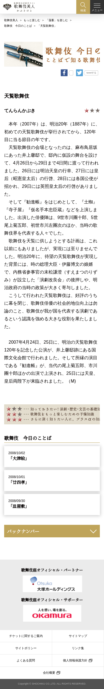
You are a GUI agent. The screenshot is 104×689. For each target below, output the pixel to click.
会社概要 (49, 672)
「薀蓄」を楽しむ (57, 18)
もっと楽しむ (32, 18)
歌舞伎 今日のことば (18, 24)
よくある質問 (26, 660)
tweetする (91, 71)
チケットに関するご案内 (26, 636)
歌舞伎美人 (11, 18)
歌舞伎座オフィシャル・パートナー (52, 570)
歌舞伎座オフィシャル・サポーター (52, 599)
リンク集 (78, 648)
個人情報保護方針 (75, 660)
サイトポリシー (26, 648)
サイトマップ (78, 636)
